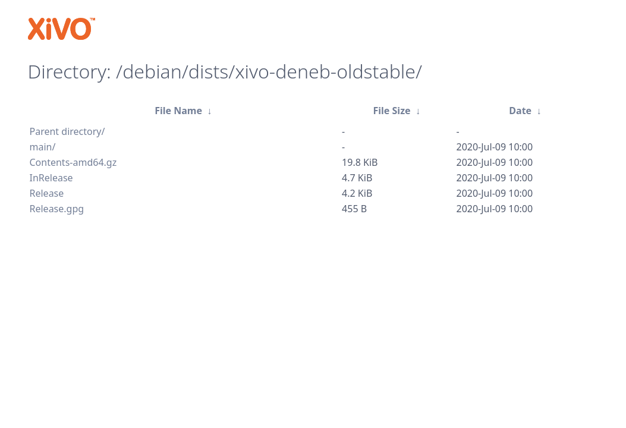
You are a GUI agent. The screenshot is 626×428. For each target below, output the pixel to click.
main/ (43, 146)
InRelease (51, 177)
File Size (391, 110)
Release (47, 193)
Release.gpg (57, 208)
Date (520, 110)
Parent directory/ (67, 131)
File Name (178, 110)
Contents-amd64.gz (73, 162)
